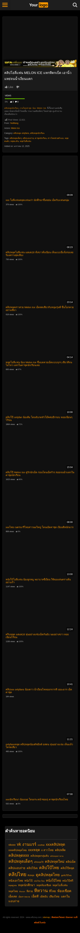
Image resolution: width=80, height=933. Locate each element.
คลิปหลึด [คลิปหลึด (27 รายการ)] (60, 850)
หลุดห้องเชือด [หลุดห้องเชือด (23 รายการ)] (43, 885)
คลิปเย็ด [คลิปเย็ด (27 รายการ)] (71, 861)
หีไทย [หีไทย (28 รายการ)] (52, 891)
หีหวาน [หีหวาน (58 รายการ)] (41, 890)
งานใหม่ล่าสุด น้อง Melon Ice (33, 108)
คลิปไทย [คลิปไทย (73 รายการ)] (17, 874)
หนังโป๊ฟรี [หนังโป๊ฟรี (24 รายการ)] (67, 880)
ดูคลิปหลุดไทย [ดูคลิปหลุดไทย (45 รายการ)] (48, 875)
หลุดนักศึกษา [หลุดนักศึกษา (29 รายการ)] (26, 885)
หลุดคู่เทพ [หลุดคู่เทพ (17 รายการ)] (12, 885)
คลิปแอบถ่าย (28, 138)
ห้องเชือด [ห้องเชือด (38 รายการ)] (64, 891)
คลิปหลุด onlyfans (21, 133)
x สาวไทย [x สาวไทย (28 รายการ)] (47, 850)
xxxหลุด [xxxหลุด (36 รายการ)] (34, 850)
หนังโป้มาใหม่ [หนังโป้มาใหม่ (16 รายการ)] (39, 881)
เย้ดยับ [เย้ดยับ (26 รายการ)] (44, 896)
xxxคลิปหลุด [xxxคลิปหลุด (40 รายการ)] (55, 844)
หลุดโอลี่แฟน (25, 141)
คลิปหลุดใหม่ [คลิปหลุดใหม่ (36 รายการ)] (54, 861)
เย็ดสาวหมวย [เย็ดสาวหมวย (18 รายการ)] (24, 897)
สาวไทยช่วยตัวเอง (56, 138)
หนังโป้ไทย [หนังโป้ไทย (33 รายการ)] (53, 880)
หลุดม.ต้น (14, 141)
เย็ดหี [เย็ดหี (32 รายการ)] (35, 896)
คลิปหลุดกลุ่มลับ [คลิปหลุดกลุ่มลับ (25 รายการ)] (39, 855)
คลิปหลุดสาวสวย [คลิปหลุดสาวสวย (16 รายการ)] (56, 856)
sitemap (46, 917)
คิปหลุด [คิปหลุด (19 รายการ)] (31, 875)
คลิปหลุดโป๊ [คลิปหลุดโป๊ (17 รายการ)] (38, 862)
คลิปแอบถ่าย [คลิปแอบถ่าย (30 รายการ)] (16, 868)
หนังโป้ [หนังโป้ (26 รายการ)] (28, 880)
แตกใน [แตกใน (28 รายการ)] (65, 896)
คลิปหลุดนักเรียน (11, 108)
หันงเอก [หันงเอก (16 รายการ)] (22, 891)
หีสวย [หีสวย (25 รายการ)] (30, 891)
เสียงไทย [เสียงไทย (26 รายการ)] (54, 896)
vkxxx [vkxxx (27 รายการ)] (12, 844)
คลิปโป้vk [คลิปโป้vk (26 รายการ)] (32, 868)
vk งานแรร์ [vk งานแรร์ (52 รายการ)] (26, 844)
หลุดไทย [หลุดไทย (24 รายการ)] (13, 891)
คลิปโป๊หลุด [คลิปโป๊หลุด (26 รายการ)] (67, 868)
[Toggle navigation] (5, 5)
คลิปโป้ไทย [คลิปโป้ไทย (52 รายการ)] (49, 867)
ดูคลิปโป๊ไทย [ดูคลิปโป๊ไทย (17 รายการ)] (66, 875)
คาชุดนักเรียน (41, 138)
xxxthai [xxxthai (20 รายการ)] (41, 845)
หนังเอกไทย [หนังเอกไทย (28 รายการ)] (15, 880)
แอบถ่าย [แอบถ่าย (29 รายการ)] (13, 901)
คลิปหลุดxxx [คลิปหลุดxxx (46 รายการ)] (18, 855)
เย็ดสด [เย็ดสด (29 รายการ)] (12, 896)
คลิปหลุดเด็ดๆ (16, 138)
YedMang (14, 123)
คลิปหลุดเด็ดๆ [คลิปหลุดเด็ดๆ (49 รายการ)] (20, 861)
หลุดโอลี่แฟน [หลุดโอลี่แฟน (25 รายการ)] (60, 885)
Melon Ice (15, 128)
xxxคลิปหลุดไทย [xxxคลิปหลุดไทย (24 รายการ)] (17, 850)
